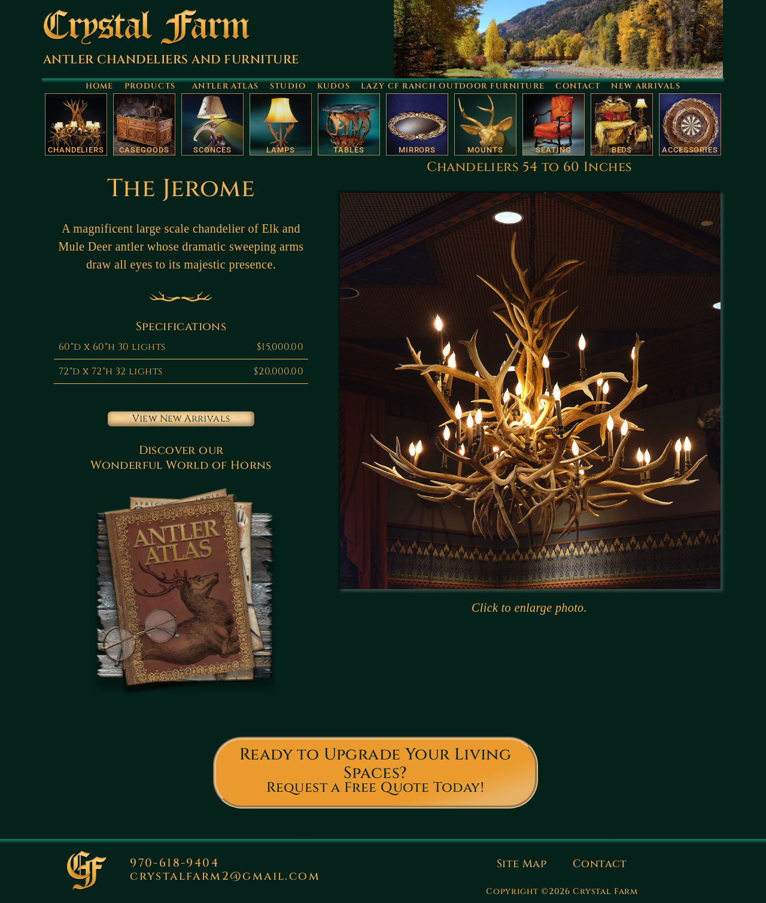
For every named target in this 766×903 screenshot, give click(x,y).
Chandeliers (76, 149)
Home (100, 86)
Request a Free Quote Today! (375, 788)
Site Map (521, 863)
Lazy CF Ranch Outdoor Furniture (453, 86)
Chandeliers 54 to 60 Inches (530, 167)
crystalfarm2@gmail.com (225, 876)
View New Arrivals (181, 418)
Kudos (334, 86)
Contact (577, 86)
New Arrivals (645, 86)
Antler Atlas (225, 86)
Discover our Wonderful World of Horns (181, 458)
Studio (288, 86)
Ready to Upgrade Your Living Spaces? (375, 764)
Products (152, 86)
